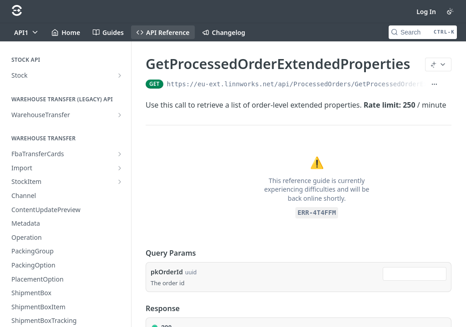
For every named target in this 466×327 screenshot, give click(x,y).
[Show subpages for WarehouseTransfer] (119, 115)
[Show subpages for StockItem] (119, 181)
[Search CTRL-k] (423, 32)
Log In (426, 11)
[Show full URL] (434, 84)
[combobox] (414, 274)
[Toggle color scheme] (450, 11)
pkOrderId (167, 272)
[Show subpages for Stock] (119, 75)
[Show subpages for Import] (119, 168)
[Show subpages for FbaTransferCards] (119, 154)
